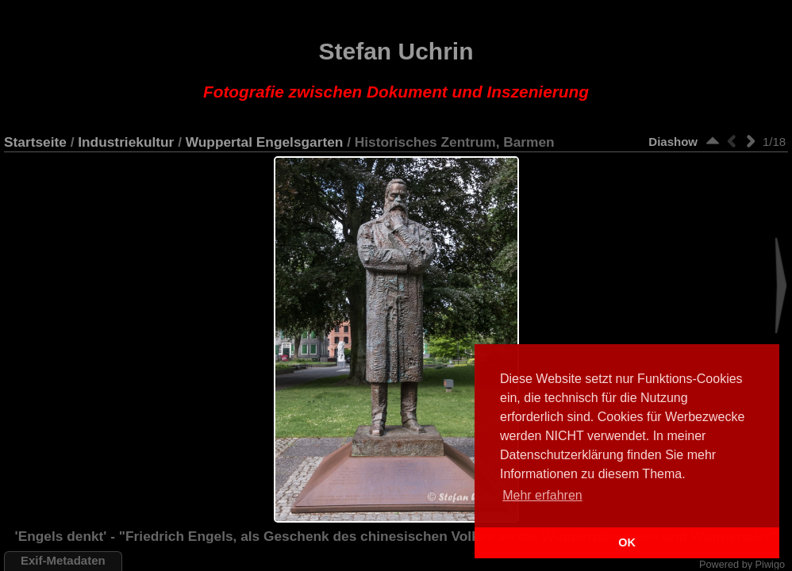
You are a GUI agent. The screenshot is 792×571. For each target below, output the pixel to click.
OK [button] (627, 542)
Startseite (35, 142)
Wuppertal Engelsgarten (265, 142)
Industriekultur (126, 142)
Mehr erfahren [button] (542, 495)
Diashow (673, 141)
